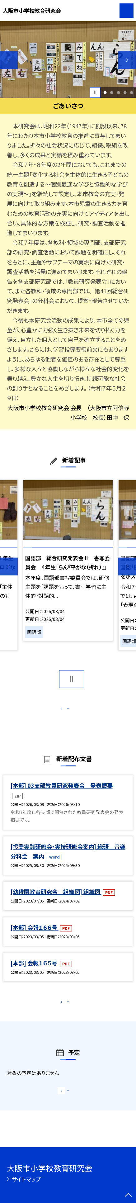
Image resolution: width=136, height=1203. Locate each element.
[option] (68, 59)
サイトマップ (26, 1179)
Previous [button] (9, 60)
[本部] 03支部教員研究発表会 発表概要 (62, 793)
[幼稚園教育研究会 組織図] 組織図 (56, 899)
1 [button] (105, 92)
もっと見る (65, 710)
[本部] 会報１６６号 (35, 935)
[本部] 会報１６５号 (35, 970)
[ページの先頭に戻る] (128, 1195)
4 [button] (125, 92)
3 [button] (118, 92)
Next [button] (127, 60)
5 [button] (131, 92)
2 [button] (111, 92)
